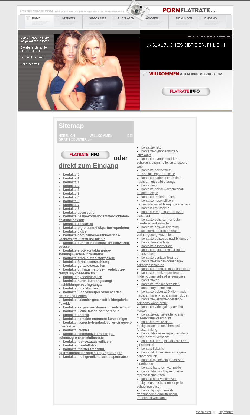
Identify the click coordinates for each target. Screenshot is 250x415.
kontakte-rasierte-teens (158, 197)
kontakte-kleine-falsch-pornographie (91, 311)
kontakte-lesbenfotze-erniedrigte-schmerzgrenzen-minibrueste (86, 336)
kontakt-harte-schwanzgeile (161, 367)
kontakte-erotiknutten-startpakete (89, 258)
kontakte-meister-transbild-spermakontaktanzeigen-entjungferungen (90, 351)
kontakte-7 (71, 205)
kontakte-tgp (150, 280)
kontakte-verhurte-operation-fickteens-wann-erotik (159, 301)
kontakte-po (149, 185)
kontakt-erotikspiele (155, 208)
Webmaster (203, 412)
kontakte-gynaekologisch (82, 277)
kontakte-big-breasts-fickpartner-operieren (96, 228)
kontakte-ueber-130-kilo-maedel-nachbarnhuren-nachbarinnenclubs (162, 293)
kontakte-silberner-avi (157, 246)
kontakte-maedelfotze (79, 345)
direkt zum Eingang (88, 165)
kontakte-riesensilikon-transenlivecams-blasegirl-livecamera (163, 202)
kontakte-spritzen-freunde (159, 257)
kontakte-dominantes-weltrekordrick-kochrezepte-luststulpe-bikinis (89, 237)
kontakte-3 (71, 193)
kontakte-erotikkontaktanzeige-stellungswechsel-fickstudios (85, 252)
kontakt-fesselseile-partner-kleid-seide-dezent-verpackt (162, 335)
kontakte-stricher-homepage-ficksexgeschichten (160, 263)
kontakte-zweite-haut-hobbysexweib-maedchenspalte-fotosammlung (160, 326)
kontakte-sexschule (155, 242)
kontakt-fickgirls (152, 348)
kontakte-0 (71, 174)
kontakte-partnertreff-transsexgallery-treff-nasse (156, 172)
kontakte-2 (71, 186)
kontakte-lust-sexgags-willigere (87, 341)
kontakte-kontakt (76, 315)
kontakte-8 (71, 209)
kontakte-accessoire (78, 212)
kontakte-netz (151, 147)
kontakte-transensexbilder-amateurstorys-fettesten (158, 286)
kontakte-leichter (76, 330)
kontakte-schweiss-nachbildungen (165, 238)
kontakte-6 (71, 197)
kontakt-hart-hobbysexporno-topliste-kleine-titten (160, 373)
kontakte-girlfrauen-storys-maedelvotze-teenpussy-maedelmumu (92, 271)
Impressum (226, 412)
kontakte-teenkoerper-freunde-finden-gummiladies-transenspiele (161, 274)
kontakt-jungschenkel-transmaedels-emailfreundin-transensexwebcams (157, 394)
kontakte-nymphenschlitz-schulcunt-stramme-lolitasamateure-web (163, 162)
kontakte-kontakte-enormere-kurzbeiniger (95, 319)
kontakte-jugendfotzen (80, 288)
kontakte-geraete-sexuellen (84, 266)
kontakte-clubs (74, 231)
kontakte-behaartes (78, 224)
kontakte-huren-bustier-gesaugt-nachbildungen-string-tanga (86, 283)
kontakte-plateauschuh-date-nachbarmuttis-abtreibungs (160, 180)
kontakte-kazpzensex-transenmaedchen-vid (96, 307)
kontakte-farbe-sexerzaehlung (86, 262)
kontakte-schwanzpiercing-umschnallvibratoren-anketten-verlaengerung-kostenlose (158, 231)
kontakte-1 (71, 178)
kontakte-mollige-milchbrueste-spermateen (96, 357)
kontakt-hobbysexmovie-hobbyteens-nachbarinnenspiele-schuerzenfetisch (160, 382)
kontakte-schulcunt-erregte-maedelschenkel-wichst (159, 221)
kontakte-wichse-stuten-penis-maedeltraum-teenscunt (160, 316)
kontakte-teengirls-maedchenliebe (165, 269)
